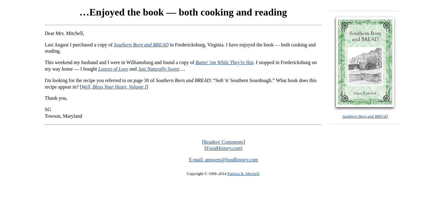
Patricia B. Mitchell (243, 173)
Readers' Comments (223, 142)
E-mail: (197, 159)
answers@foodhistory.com (231, 159)
